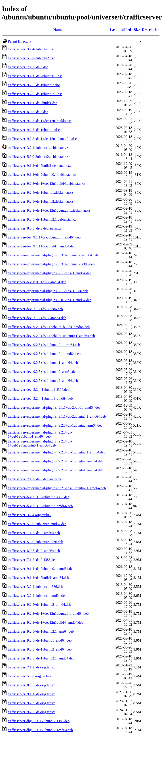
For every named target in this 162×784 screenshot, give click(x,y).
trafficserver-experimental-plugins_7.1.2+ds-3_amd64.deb (49, 273)
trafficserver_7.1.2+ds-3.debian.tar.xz (34, 479)
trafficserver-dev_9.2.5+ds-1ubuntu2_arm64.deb (42, 372)
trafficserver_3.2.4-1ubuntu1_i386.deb (35, 587)
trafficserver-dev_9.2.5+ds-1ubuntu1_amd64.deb (43, 363)
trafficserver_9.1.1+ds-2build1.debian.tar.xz (39, 166)
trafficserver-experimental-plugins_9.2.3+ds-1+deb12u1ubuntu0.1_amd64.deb (40, 443)
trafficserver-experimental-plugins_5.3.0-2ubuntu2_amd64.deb (53, 255)
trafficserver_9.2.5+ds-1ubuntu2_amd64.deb (40, 649)
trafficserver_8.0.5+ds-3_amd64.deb (34, 551)
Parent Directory (20, 41)
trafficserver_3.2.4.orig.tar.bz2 (29, 515)
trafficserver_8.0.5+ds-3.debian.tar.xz (34, 228)
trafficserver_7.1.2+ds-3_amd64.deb (34, 533)
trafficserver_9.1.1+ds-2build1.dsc (32, 103)
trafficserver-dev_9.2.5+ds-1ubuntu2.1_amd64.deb (44, 354)
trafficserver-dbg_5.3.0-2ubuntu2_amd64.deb (40, 730)
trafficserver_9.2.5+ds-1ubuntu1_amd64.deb (40, 640)
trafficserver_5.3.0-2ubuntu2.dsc (31, 58)
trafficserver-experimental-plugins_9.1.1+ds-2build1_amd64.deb (54, 407)
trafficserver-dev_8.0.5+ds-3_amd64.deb (37, 282)
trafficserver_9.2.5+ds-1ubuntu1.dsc (34, 130)
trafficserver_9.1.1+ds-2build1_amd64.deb (38, 578)
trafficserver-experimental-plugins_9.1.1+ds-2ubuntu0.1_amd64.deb (57, 416)
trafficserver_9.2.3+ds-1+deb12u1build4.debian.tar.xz (46, 183)
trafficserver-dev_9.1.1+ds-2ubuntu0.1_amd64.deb (44, 237)
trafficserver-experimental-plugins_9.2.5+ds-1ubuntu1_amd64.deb (55, 470)
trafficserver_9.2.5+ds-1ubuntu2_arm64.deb (39, 604)
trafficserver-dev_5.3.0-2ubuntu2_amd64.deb (40, 506)
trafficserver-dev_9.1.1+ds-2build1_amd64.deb (41, 246)
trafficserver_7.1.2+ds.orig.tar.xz (31, 667)
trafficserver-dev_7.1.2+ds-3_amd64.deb (37, 318)
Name (57, 30)
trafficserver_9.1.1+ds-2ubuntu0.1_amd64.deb (41, 569)
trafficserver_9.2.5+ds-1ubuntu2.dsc (34, 85)
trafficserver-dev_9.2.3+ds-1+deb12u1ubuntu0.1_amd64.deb (51, 336)
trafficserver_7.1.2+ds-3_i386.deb (32, 560)
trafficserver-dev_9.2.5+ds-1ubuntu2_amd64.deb (43, 380)
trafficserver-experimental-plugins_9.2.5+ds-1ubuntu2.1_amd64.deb (57, 488)
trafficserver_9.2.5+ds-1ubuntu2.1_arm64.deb (41, 631)
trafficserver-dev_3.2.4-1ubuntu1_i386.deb (38, 389)
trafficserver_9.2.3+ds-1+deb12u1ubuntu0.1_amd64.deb (48, 613)
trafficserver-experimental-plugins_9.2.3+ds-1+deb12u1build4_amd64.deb (40, 434)
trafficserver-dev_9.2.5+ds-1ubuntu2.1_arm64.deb (44, 345)
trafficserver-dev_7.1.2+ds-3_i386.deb (35, 309)
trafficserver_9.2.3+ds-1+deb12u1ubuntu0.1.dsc (42, 139)
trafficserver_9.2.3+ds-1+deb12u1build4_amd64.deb (45, 622)
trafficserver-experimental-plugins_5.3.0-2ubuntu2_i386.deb (51, 264)
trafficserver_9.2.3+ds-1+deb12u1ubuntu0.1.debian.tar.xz (49, 210)
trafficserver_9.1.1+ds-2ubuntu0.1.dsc (35, 76)
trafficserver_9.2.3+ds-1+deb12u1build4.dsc (40, 121)
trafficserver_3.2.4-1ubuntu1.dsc (31, 49)
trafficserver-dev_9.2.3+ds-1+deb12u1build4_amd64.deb (49, 327)
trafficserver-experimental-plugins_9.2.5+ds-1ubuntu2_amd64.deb (55, 461)
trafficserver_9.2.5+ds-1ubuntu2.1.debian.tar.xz (42, 219)
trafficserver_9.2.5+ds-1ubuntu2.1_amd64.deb (41, 658)
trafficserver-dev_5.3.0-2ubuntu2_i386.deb (38, 497)
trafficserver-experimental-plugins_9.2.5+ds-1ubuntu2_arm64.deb (55, 425)
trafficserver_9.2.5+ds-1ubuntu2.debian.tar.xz (40, 201)
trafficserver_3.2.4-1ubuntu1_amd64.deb (37, 595)
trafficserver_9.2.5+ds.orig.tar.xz (31, 712)
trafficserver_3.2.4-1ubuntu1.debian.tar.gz (38, 148)
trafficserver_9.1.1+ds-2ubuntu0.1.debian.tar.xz (42, 174)
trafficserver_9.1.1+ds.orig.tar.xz (31, 694)
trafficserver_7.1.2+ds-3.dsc (28, 67)
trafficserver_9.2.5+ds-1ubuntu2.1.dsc (35, 94)
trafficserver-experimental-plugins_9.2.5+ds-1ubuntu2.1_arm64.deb (56, 452)
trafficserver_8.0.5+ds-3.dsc (28, 112)
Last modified (120, 30)
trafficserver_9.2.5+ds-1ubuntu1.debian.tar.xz (40, 192)
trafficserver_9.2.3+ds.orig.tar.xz (31, 703)
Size (137, 30)
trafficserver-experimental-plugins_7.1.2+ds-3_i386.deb (48, 291)
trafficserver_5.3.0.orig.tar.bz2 (29, 676)
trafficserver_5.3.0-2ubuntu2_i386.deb (35, 542)
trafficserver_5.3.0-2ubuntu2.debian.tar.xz (38, 157)
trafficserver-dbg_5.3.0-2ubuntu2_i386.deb (38, 721)
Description (151, 30)
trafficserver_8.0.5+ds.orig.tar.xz (31, 685)
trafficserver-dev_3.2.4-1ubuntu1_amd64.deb (40, 398)
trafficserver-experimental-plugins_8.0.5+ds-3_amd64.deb (49, 300)
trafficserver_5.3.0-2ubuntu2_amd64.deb (37, 524)
